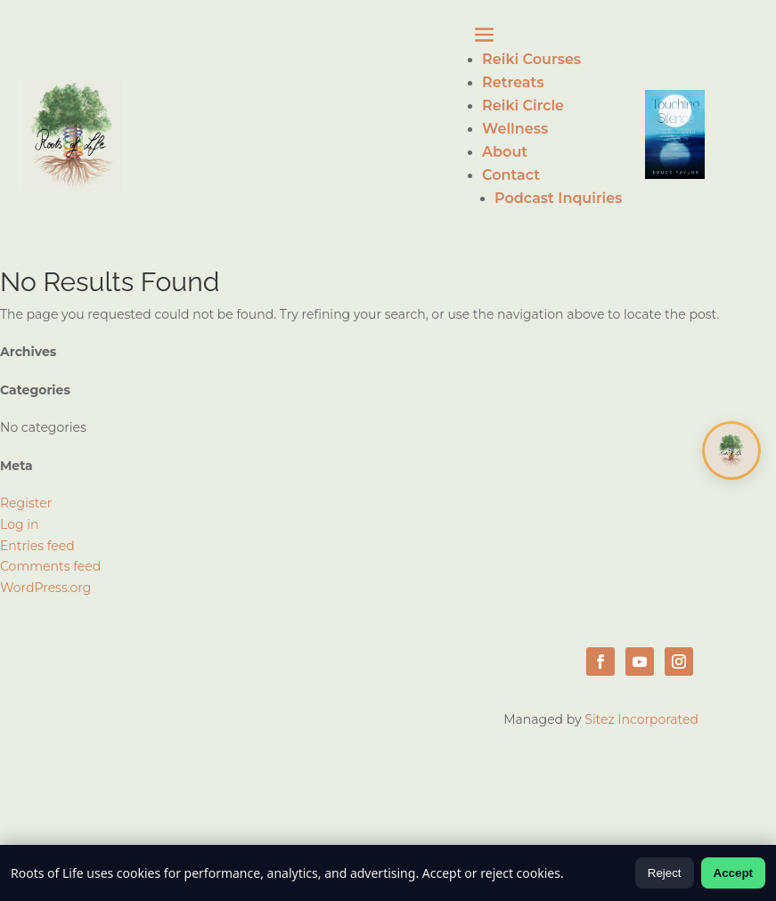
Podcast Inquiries (558, 198)
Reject (665, 873)
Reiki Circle (523, 105)
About (504, 151)
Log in (19, 524)
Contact (511, 174)
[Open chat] (731, 450)
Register (26, 503)
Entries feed (37, 546)
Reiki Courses (531, 59)
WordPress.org (45, 588)
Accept (733, 873)
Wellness (515, 128)
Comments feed (50, 566)
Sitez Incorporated (641, 719)
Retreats (512, 82)
